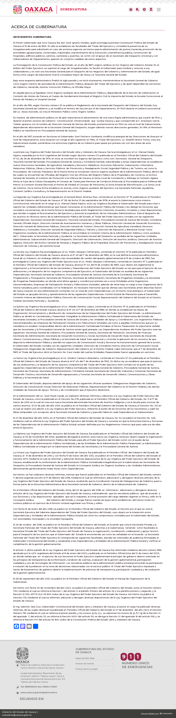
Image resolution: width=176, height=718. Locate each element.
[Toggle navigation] (158, 10)
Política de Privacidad (87, 669)
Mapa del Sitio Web (85, 658)
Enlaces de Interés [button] (85, 663)
